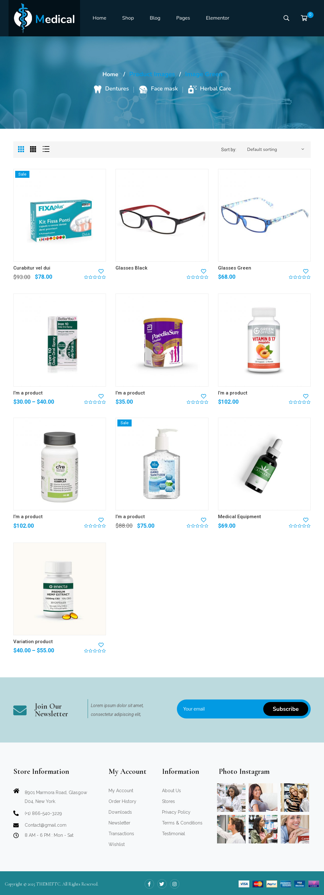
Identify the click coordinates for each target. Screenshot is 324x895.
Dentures (117, 88)
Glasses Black (131, 268)
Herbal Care (215, 88)
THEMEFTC (48, 884)
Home (110, 74)
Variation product (33, 641)
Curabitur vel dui (31, 268)
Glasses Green (234, 268)
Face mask (164, 88)
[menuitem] (99, 18)
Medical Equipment (239, 516)
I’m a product (28, 393)
